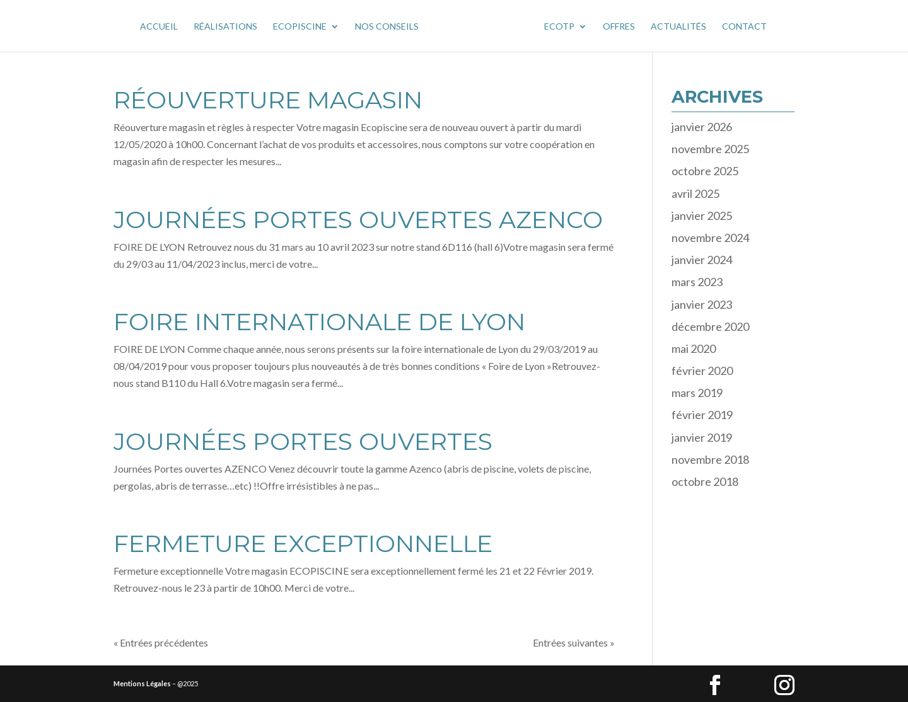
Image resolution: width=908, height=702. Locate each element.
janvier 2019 (702, 437)
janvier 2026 (702, 127)
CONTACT (744, 27)
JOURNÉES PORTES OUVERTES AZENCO (358, 219)
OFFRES (619, 27)
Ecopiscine (300, 27)
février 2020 (702, 370)
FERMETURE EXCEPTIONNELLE (303, 543)
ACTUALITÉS (678, 27)
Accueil (159, 27)
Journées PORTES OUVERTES (303, 441)
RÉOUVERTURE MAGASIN (268, 100)
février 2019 (702, 415)
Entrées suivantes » (574, 642)
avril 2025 (695, 193)
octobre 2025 (705, 171)
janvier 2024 (702, 260)
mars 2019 (697, 393)
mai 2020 (694, 348)
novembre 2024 (710, 238)
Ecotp (559, 27)
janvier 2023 (702, 304)
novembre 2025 (710, 149)
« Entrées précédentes (161, 642)
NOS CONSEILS (387, 27)
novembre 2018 (710, 459)
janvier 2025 (702, 215)
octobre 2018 (705, 481)
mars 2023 (697, 282)
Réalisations (225, 27)
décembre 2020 (710, 326)
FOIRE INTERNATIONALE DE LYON (319, 322)
